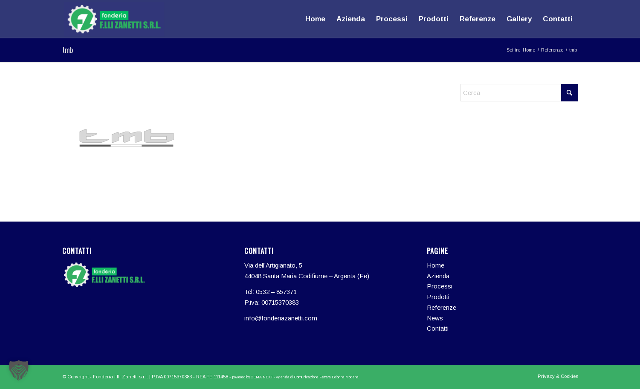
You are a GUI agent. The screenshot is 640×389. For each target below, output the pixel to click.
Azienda (438, 276)
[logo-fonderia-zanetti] (114, 19)
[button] (19, 370)
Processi (439, 286)
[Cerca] (519, 92)
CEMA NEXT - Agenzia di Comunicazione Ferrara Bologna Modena (305, 377)
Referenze (441, 307)
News (435, 318)
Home (435, 265)
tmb (67, 50)
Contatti (438, 328)
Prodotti (438, 296)
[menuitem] (315, 19)
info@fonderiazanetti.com (280, 318)
